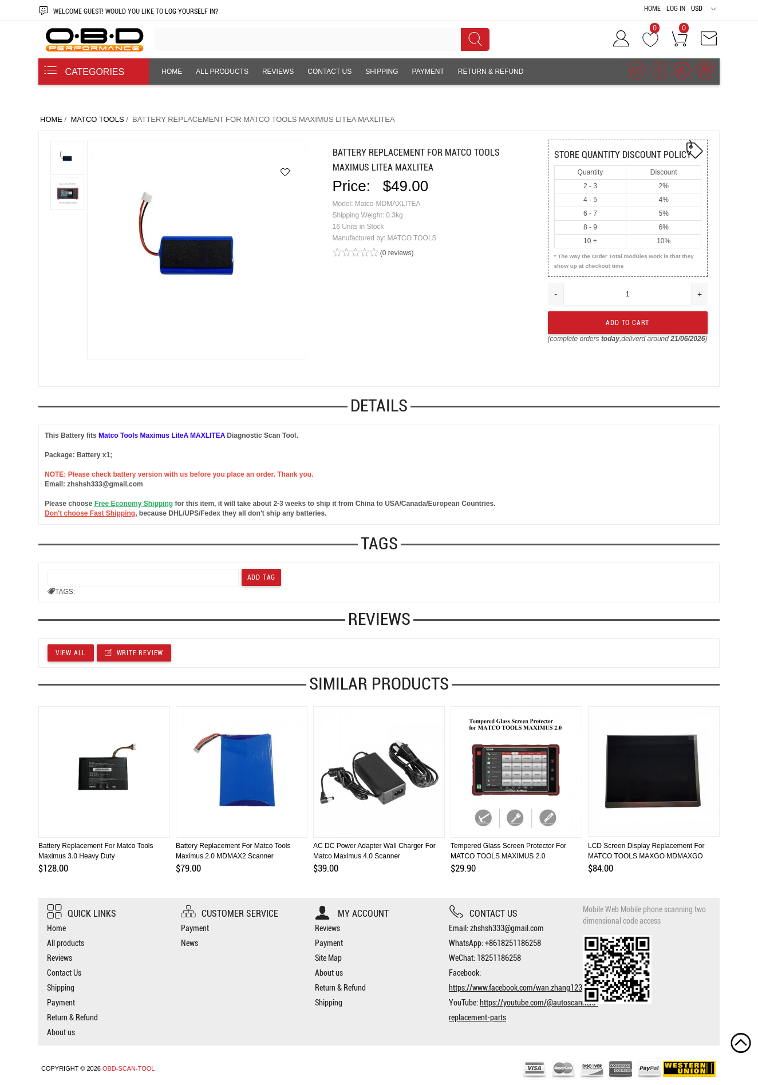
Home (652, 9)
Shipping (381, 72)
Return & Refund (491, 72)
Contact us (483, 913)
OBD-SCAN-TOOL (128, 1068)
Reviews (278, 72)
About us (178, 98)
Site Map (328, 958)
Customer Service (229, 913)
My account (352, 913)
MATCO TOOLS (97, 119)
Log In (675, 9)
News (189, 943)
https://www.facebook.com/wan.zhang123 (515, 987)
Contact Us (329, 72)
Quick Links (81, 913)
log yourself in (190, 11)
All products (222, 72)
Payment (428, 72)
